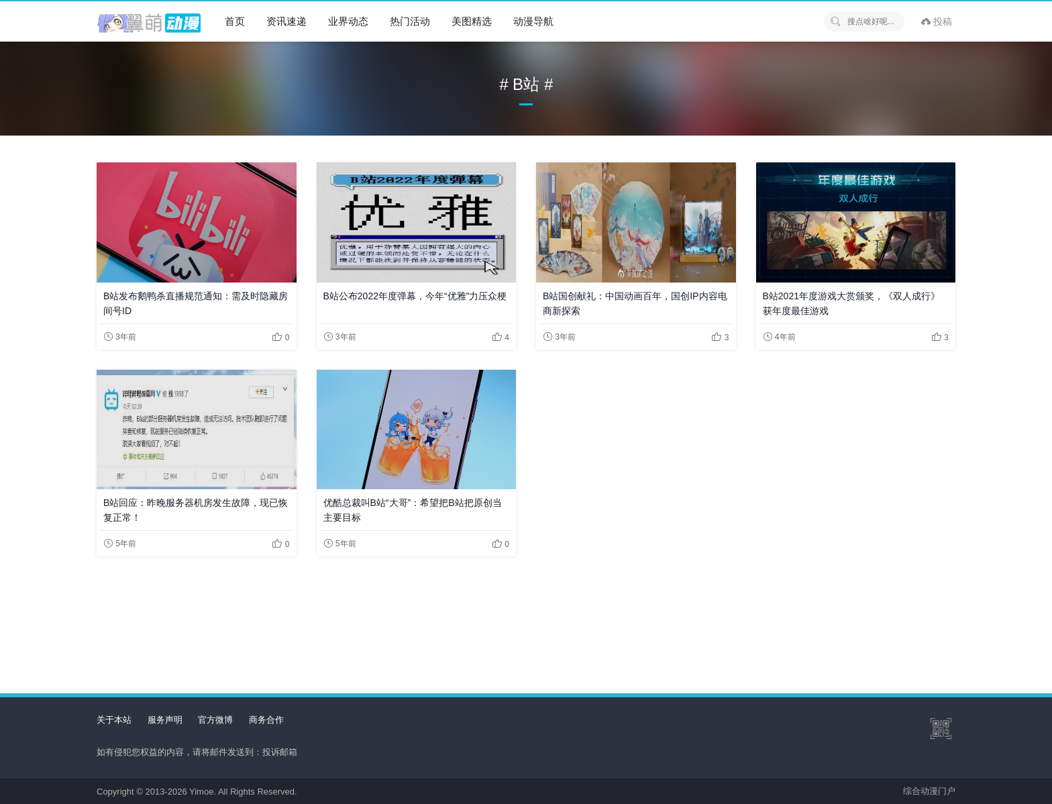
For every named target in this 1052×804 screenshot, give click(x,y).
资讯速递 (286, 21)
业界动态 (348, 21)
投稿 (936, 21)
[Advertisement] (526, 614)
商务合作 (266, 720)
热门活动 (410, 21)
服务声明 (165, 720)
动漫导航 (533, 21)
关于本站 (114, 720)
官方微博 (215, 720)
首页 (235, 21)
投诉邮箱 (279, 752)
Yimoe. (202, 792)
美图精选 (472, 21)
